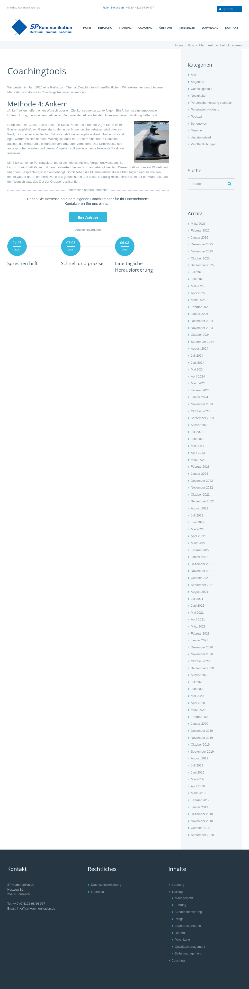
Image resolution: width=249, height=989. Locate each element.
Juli (197, 272)
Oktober (200, 258)
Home (179, 45)
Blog (191, 45)
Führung (181, 905)
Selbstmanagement (188, 953)
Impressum (99, 892)
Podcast (196, 116)
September (202, 265)
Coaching (178, 961)
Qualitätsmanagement (190, 946)
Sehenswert (199, 123)
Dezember (202, 244)
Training (177, 892)
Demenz (181, 933)
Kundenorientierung (188, 912)
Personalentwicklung (205, 109)
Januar (199, 237)
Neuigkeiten (199, 95)
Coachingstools (202, 89)
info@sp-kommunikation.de (23, 7)
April (198, 293)
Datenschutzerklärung (106, 885)
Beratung (178, 885)
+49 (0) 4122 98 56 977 (140, 7)
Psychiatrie (182, 940)
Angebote (198, 82)
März (198, 223)
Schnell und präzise (82, 263)
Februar (200, 230)
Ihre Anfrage (88, 217)
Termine (196, 130)
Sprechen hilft (22, 263)
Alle (201, 45)
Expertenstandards (188, 926)
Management (184, 898)
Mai (197, 286)
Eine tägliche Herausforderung (134, 266)
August (200, 349)
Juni (198, 279)
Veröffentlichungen (204, 144)
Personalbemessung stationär (212, 102)
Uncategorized (201, 137)
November (202, 251)
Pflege (179, 919)
